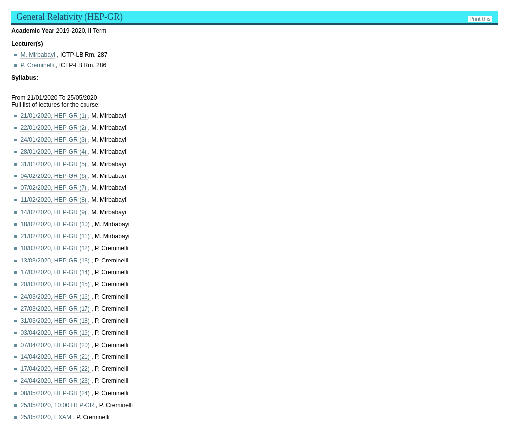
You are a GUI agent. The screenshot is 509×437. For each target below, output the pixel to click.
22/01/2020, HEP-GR (54, 127)
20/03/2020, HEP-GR (55, 284)
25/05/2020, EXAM (46, 417)
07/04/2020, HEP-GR (55, 345)
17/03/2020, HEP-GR (55, 272)
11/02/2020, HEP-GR (54, 199)
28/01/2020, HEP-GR (54, 151)
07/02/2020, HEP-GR (54, 187)
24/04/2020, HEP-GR (55, 380)
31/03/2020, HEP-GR (55, 320)
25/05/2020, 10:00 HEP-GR (58, 405)
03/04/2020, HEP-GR (55, 332)
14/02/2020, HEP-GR (54, 212)
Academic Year (33, 30)
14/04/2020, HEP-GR (55, 356)
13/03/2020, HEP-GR (55, 260)
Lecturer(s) (27, 43)
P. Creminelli (37, 65)
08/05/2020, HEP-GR (55, 393)
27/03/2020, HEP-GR (55, 308)
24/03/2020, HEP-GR (55, 296)
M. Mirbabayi (37, 54)
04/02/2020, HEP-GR (54, 176)
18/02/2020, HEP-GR (55, 224)
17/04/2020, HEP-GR (55, 368)
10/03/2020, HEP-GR (55, 248)
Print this (479, 19)
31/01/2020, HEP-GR (54, 164)
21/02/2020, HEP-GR (55, 236)
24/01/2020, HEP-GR (54, 139)
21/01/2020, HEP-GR (54, 115)
